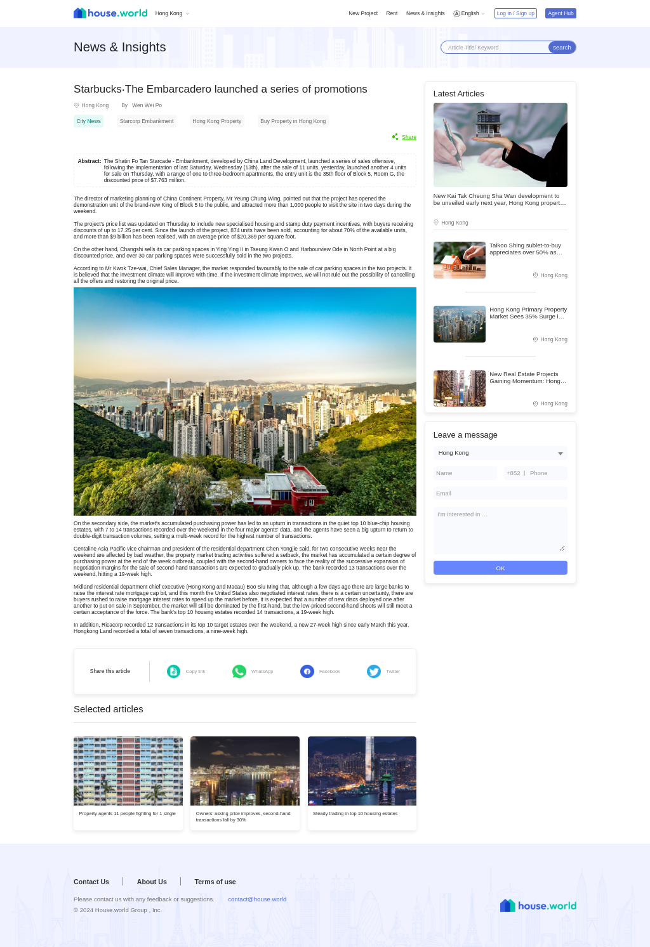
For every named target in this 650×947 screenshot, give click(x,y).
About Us (152, 881)
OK (500, 568)
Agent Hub (561, 13)
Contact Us (91, 881)
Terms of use (215, 881)
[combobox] (500, 452)
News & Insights (425, 13)
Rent (391, 13)
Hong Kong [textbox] (454, 452)
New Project (363, 13)
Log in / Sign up (515, 13)
